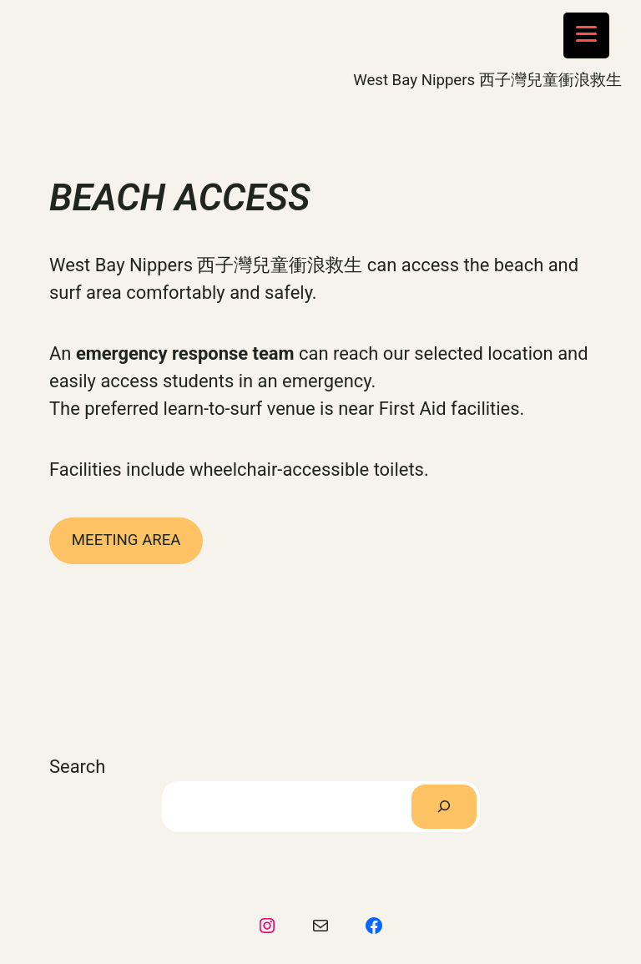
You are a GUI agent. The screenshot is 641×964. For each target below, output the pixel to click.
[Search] (444, 807)
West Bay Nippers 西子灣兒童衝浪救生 (487, 80)
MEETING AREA (126, 540)
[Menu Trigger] (586, 35)
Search (77, 766)
